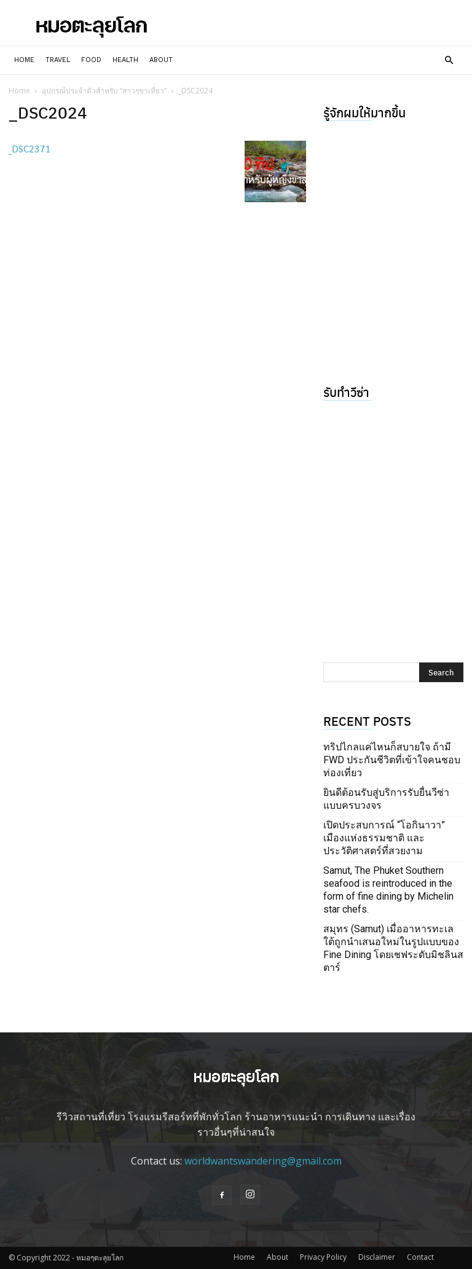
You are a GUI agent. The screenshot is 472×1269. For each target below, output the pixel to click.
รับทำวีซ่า (346, 392)
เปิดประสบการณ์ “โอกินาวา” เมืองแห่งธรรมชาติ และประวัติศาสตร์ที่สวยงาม (384, 838)
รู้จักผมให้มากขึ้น (364, 112)
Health (125, 60)
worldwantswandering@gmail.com (263, 1161)
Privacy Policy (323, 1257)
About (161, 60)
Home (24, 60)
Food (91, 60)
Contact (420, 1257)
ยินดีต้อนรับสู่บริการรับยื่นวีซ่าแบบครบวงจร (386, 799)
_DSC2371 (30, 148)
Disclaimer (376, 1257)
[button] (448, 60)
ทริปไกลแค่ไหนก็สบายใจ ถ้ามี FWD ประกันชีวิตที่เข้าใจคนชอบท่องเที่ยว (391, 760)
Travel (57, 60)
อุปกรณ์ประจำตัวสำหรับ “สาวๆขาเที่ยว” (104, 90)
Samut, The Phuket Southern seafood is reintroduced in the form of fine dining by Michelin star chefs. (388, 890)
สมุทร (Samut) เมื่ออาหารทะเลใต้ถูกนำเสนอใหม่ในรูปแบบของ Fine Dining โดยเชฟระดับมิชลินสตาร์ (393, 948)
